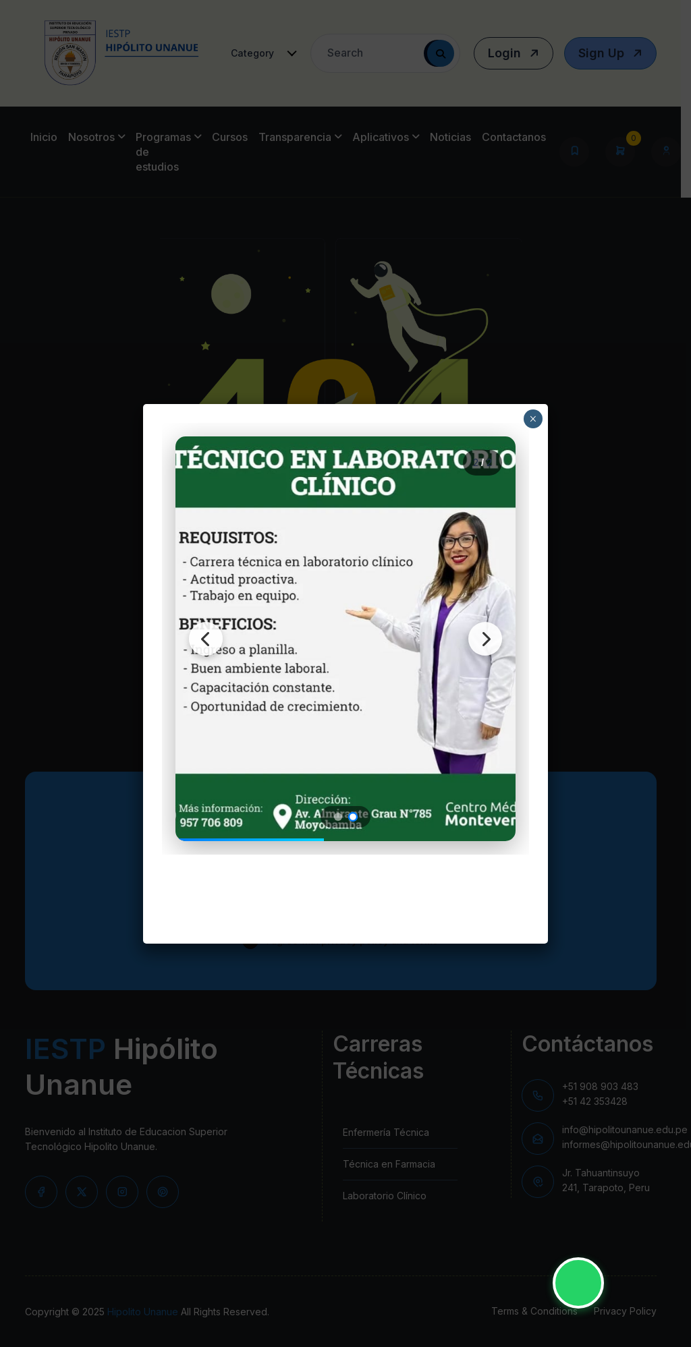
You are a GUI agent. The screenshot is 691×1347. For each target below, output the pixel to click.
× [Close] (532, 418)
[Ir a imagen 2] (353, 816)
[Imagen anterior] (206, 639)
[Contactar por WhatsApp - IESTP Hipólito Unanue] (578, 1283)
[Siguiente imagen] (485, 639)
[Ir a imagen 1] (338, 817)
